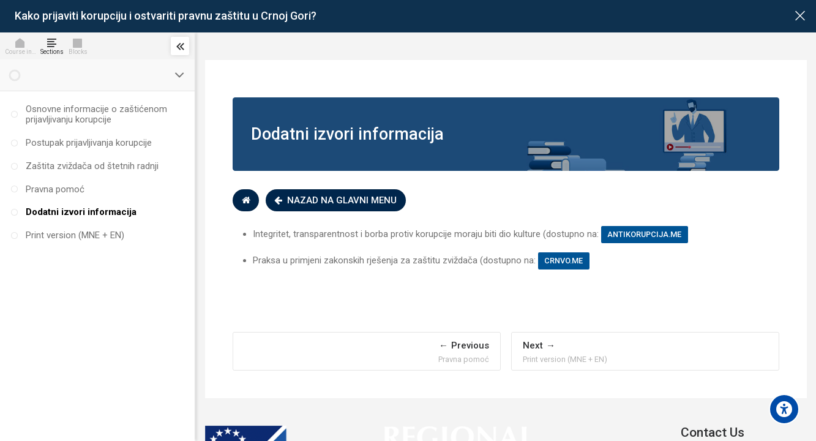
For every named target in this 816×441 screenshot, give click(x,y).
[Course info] (23, 46)
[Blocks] (80, 46)
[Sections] (54, 46)
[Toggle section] (180, 75)
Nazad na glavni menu (338, 200)
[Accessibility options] (784, 409)
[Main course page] (800, 16)
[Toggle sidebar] (180, 46)
